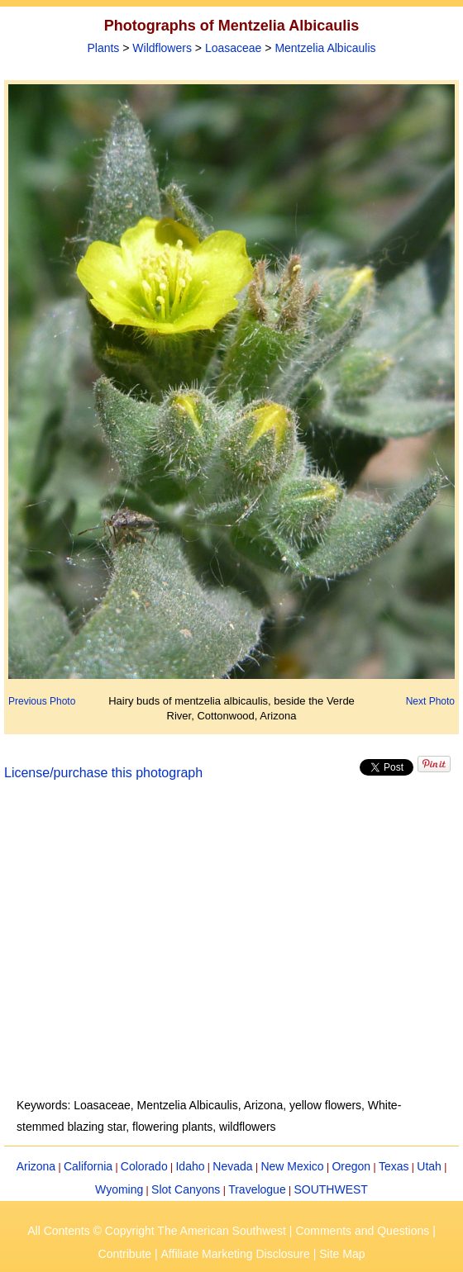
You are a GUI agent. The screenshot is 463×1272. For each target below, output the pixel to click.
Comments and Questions (362, 1230)
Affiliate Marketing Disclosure (235, 1253)
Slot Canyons (185, 1189)
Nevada (232, 1166)
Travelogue (257, 1189)
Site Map (342, 1253)
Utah (429, 1166)
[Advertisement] (232, 949)
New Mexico (291, 1166)
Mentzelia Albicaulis (324, 48)
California (88, 1166)
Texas (394, 1166)
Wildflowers (162, 48)
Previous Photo (41, 701)
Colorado (144, 1166)
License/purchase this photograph (103, 773)
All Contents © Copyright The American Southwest (156, 1230)
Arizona (36, 1166)
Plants (103, 48)
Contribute (125, 1253)
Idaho (189, 1166)
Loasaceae (233, 48)
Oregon (351, 1166)
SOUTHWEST (330, 1189)
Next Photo (430, 701)
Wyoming (119, 1189)
